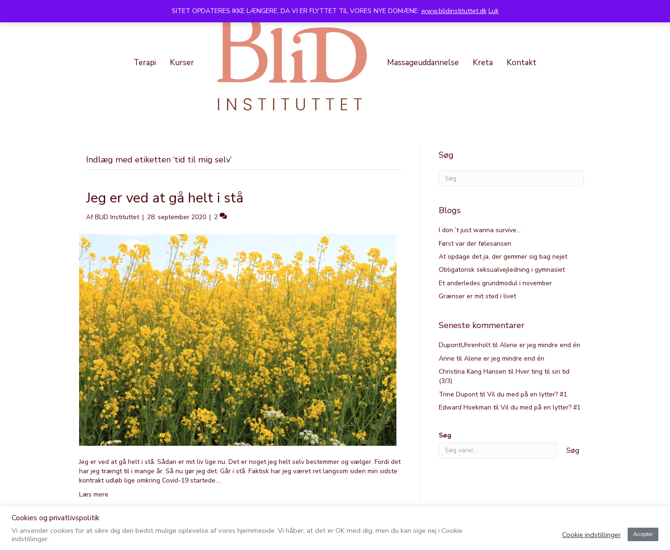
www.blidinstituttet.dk (454, 11)
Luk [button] (494, 11)
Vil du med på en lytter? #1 (527, 394)
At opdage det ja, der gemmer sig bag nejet (503, 256)
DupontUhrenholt (464, 345)
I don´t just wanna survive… (480, 230)
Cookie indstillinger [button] (591, 534)
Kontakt (521, 62)
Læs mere (93, 494)
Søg (445, 435)
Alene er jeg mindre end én (540, 345)
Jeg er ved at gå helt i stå (164, 198)
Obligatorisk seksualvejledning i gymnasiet (502, 269)
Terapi (145, 62)
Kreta (483, 62)
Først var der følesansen (475, 243)
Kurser (182, 62)
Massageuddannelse (423, 62)
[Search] (511, 178)
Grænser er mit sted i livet (477, 296)
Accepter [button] (643, 534)
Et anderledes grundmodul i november (495, 283)
